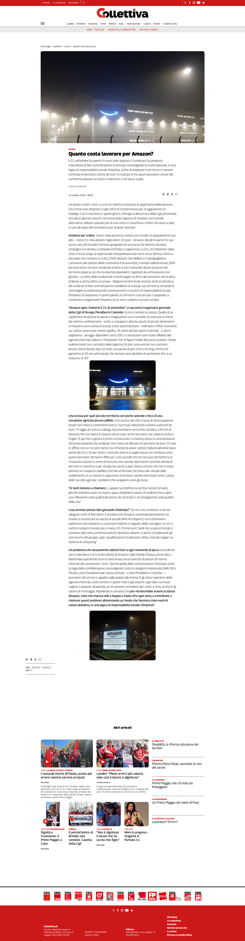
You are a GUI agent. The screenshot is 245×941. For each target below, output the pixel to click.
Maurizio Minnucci (103, 782)
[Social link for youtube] (198, 2)
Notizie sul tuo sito (177, 927)
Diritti (103, 23)
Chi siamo (172, 917)
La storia (172, 931)
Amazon (36, 667)
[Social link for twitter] (185, 2)
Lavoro (70, 23)
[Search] (84, 2)
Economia (93, 23)
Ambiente (81, 23)
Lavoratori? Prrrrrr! (165, 822)
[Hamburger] (43, 23)
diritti (29, 670)
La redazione (59, 2)
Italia (121, 23)
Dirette (156, 23)
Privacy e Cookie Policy (179, 935)
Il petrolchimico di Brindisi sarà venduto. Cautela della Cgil (81, 837)
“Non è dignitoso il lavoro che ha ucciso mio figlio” (107, 836)
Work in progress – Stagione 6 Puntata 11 (136, 836)
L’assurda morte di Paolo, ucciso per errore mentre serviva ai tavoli (66, 775)
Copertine (57, 46)
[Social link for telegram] (203, 2)
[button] (163, 194)
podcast (99, 29)
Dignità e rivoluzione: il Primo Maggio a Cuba (51, 837)
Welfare (112, 23)
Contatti (46, 2)
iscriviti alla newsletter (121, 29)
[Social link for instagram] (194, 2)
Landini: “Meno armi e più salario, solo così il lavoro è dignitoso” (119, 775)
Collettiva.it (51, 926)
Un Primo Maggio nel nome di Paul (175, 802)
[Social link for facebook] (189, 2)
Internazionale (133, 23)
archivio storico (149, 29)
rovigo (46, 667)
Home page (45, 46)
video (89, 29)
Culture (147, 23)
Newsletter (73, 2)
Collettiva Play (170, 23)
